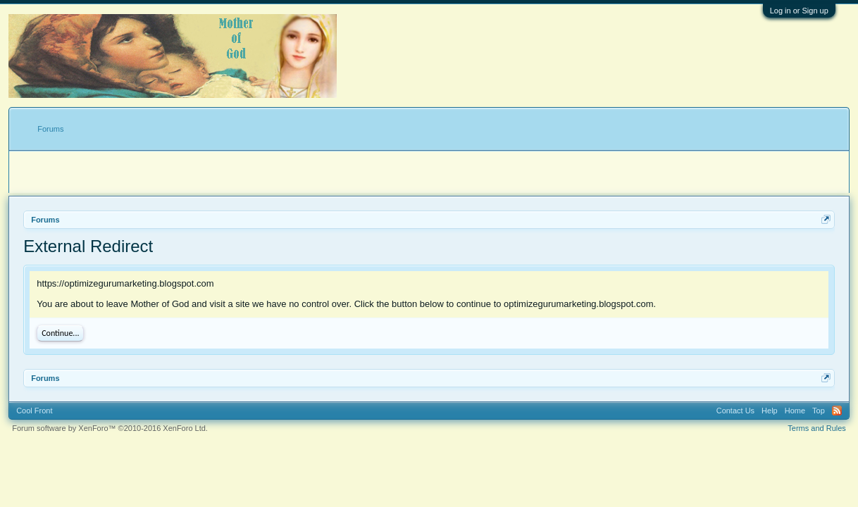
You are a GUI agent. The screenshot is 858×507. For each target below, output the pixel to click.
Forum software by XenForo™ (110, 428)
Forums (50, 129)
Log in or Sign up (799, 10)
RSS (837, 410)
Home (795, 410)
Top (818, 410)
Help (769, 410)
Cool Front (34, 410)
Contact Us (735, 410)
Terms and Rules (817, 428)
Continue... (60, 333)
